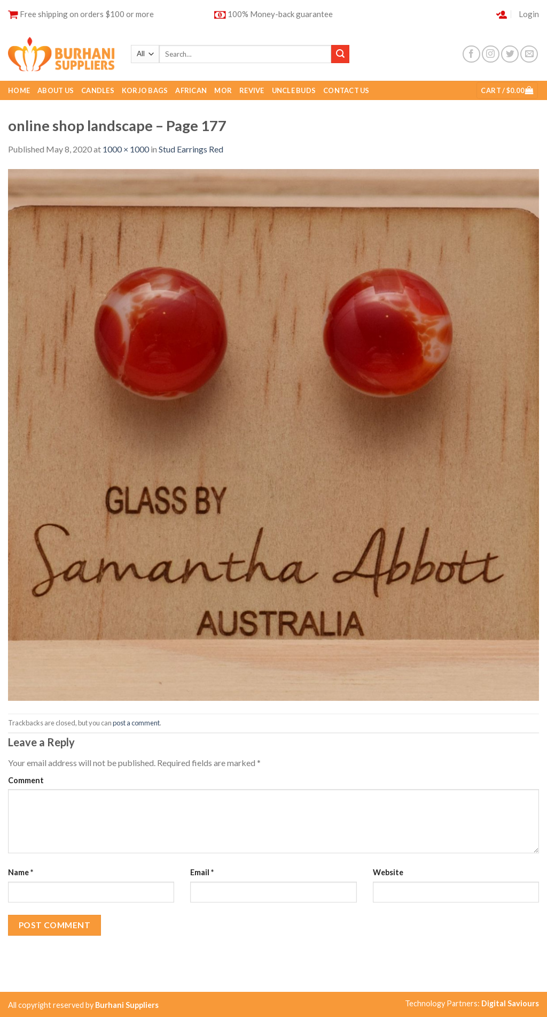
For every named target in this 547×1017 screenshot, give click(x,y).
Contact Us (346, 90)
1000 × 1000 (126, 149)
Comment (26, 780)
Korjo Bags (145, 90)
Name (20, 872)
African (191, 90)
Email (202, 872)
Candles (97, 90)
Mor (223, 90)
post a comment (136, 722)
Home (19, 90)
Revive (251, 90)
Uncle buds (294, 90)
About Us (55, 90)
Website (388, 872)
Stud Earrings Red (191, 149)
